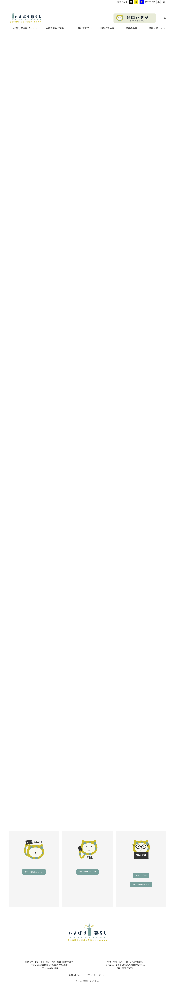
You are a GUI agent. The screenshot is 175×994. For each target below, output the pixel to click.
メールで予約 (141, 875)
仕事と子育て (84, 28)
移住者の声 (133, 28)
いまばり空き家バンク (25, 28)
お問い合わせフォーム (34, 872)
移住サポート (157, 28)
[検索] (165, 18)
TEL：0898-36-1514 (87, 872)
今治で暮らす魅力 (57, 28)
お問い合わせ (75, 975)
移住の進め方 (109, 28)
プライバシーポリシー (96, 975)
